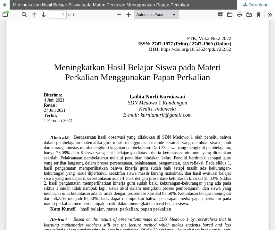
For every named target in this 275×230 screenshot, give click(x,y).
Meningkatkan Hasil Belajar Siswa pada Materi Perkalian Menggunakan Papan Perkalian (101, 4)
